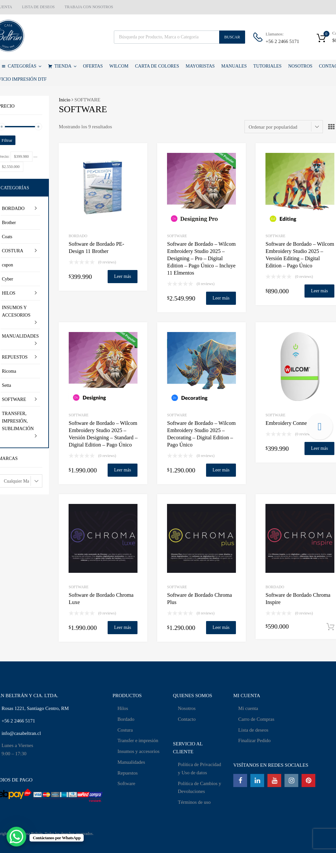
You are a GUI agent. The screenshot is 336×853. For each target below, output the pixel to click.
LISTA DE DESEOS (38, 7)
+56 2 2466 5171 (282, 41)
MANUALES (234, 66)
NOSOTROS (300, 66)
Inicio (64, 99)
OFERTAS (93, 66)
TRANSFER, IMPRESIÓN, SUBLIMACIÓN (18, 421)
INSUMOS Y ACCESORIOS (16, 311)
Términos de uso (194, 802)
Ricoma (9, 371)
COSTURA (12, 250)
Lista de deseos (253, 730)
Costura (125, 730)
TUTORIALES (267, 66)
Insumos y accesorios (138, 751)
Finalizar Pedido (254, 740)
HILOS (8, 293)
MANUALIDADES (20, 336)
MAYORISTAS (200, 66)
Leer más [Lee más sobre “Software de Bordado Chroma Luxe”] (122, 627)
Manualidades (131, 762)
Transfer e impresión (137, 740)
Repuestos (127, 773)
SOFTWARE (177, 236)
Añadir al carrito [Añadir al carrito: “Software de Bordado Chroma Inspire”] (330, 627)
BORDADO (78, 236)
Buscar (232, 37)
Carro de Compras (256, 719)
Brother (9, 222)
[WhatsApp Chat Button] (16, 836)
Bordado (126, 719)
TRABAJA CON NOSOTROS (89, 7)
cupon (7, 264)
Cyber (7, 279)
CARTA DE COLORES (157, 66)
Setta (6, 385)
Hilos (122, 708)
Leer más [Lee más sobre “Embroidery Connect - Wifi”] (319, 448)
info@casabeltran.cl (21, 733)
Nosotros (187, 708)
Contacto (187, 719)
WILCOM (118, 66)
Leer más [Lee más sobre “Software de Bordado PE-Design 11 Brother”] (122, 276)
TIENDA (65, 66)
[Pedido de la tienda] (283, 126)
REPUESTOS (15, 357)
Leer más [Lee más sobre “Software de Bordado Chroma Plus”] (221, 627)
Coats (7, 236)
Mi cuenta (248, 708)
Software (126, 783)
